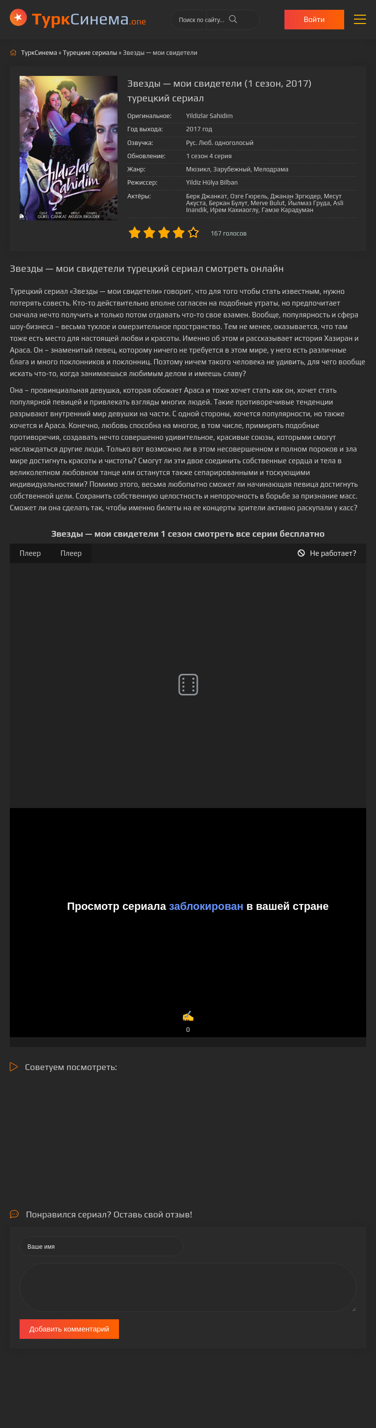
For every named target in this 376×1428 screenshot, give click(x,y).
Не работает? (327, 553)
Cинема (89, 18)
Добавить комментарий (69, 1329)
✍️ (187, 1022)
